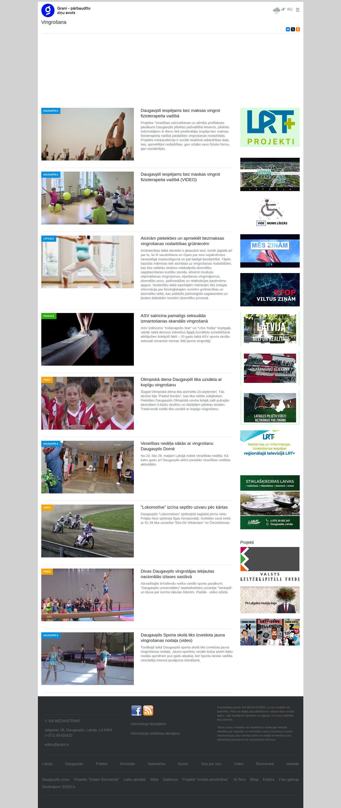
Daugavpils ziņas (56, 779)
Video (238, 764)
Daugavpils (74, 764)
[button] (297, 9)
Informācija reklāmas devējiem (155, 733)
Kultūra (269, 779)
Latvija (47, 764)
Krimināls (127, 764)
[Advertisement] (170, 70)
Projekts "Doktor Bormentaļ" (96, 779)
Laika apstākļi (135, 779)
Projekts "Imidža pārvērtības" (205, 779)
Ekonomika (265, 764)
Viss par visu (211, 764)
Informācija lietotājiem (148, 724)
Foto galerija (289, 779)
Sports (183, 764)
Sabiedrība (156, 764)
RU (289, 9)
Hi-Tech (239, 779)
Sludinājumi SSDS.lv (59, 787)
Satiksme (170, 779)
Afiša (154, 779)
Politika (102, 764)
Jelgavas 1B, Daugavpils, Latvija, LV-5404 (78, 730)
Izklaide (293, 764)
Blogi (254, 779)
